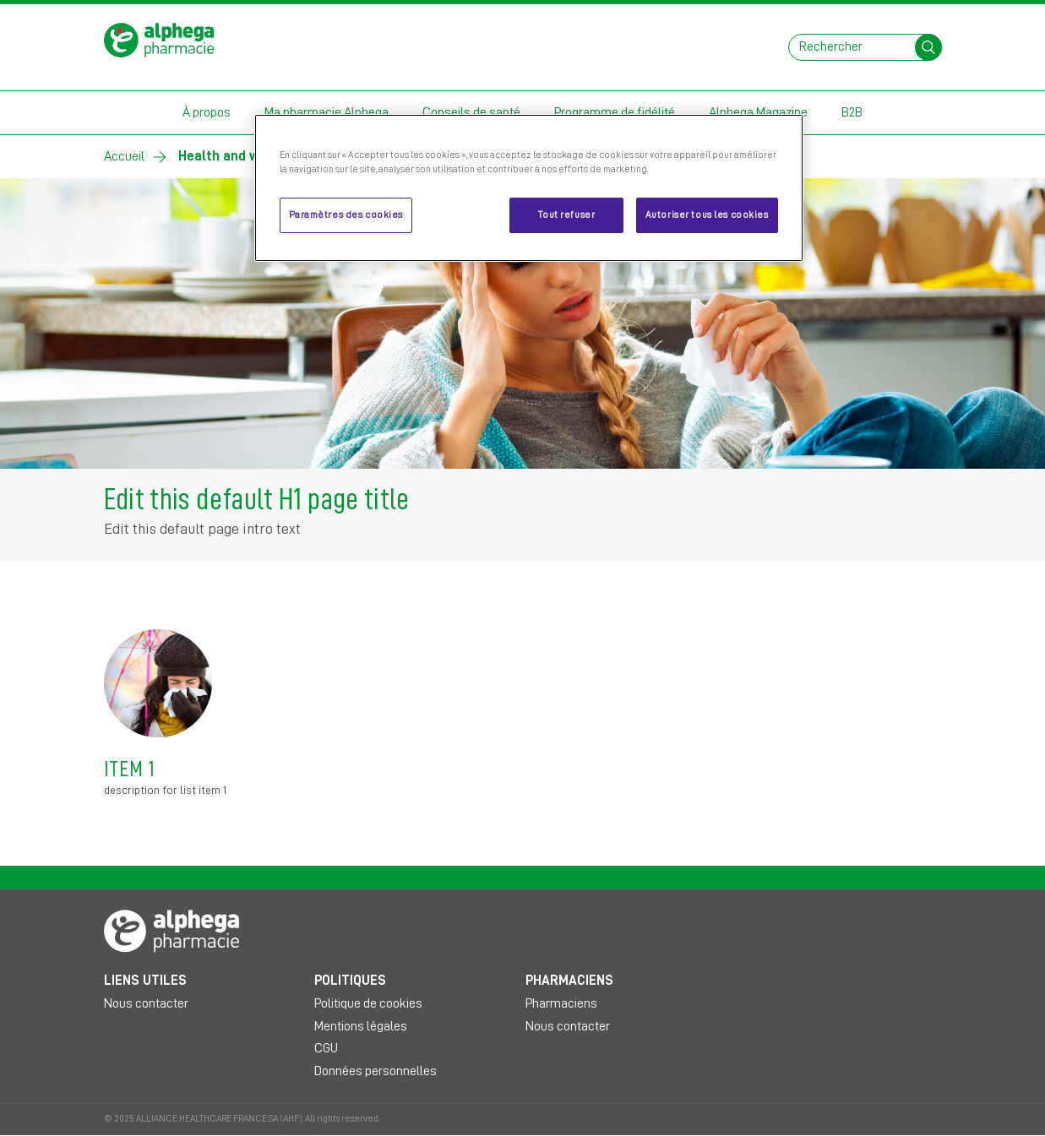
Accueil (124, 156)
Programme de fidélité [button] (614, 112)
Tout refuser (566, 215)
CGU (326, 1048)
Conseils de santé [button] (471, 112)
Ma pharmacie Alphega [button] (326, 112)
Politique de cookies (368, 1003)
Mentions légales (360, 1026)
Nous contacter (146, 1003)
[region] (528, 188)
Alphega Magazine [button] (758, 112)
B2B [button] (852, 112)
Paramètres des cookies (346, 215)
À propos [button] (206, 112)
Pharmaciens (561, 1003)
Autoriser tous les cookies (707, 215)
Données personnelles (375, 1071)
